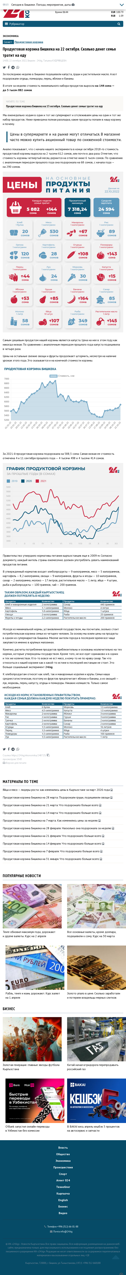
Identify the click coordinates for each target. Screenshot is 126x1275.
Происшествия (63, 1167)
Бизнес (63, 1206)
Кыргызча (63, 1193)
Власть (63, 1147)
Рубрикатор (14, 24)
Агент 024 (63, 1180)
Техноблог (63, 1187)
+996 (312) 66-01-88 (67, 1226)
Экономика (10, 36)
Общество (63, 1154)
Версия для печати (14, 762)
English (63, 1200)
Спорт (63, 1174)
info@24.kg (66, 1231)
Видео (63, 1213)
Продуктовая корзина (29, 42)
